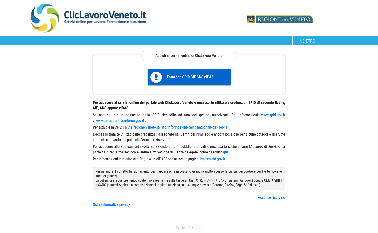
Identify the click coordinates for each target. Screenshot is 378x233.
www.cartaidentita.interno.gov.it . (120, 120)
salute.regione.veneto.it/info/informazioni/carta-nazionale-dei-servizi (175, 127)
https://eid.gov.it (212, 159)
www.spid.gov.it (273, 115)
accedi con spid (189, 218)
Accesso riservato (271, 197)
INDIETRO (306, 41)
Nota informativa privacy (111, 204)
